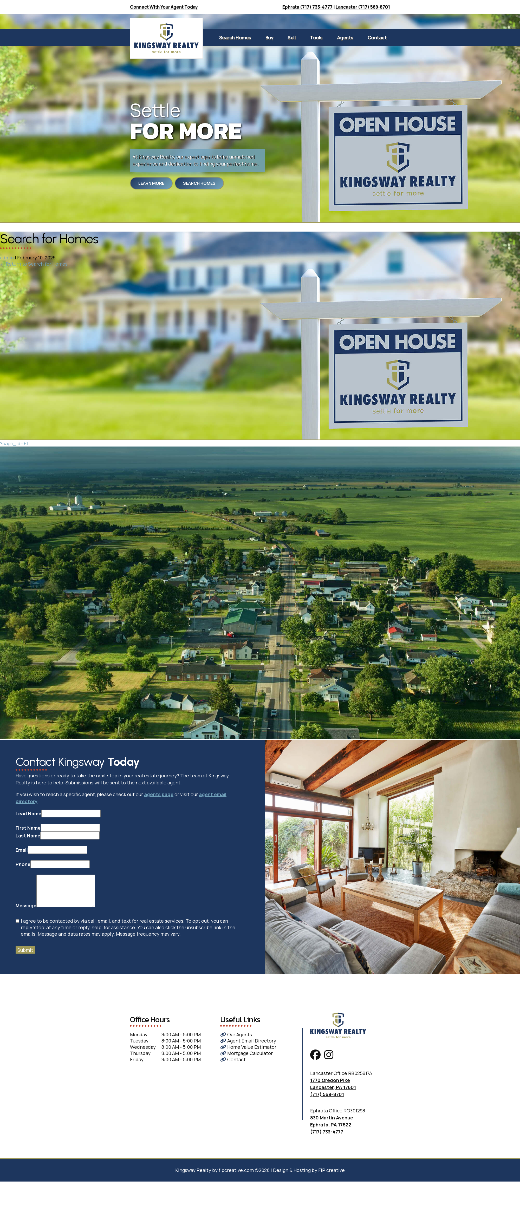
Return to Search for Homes (34, 264)
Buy (269, 37)
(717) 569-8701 (327, 1094)
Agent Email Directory (248, 1041)
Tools (316, 37)
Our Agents (236, 1034)
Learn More (151, 183)
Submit (25, 950)
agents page (158, 794)
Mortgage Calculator (246, 1053)
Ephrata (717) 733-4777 (307, 7)
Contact (377, 37)
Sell (292, 37)
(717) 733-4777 (326, 1132)
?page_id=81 (14, 443)
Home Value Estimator (248, 1047)
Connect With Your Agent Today (164, 7)
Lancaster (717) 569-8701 (363, 7)
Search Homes (235, 37)
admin (7, 257)
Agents (345, 37)
